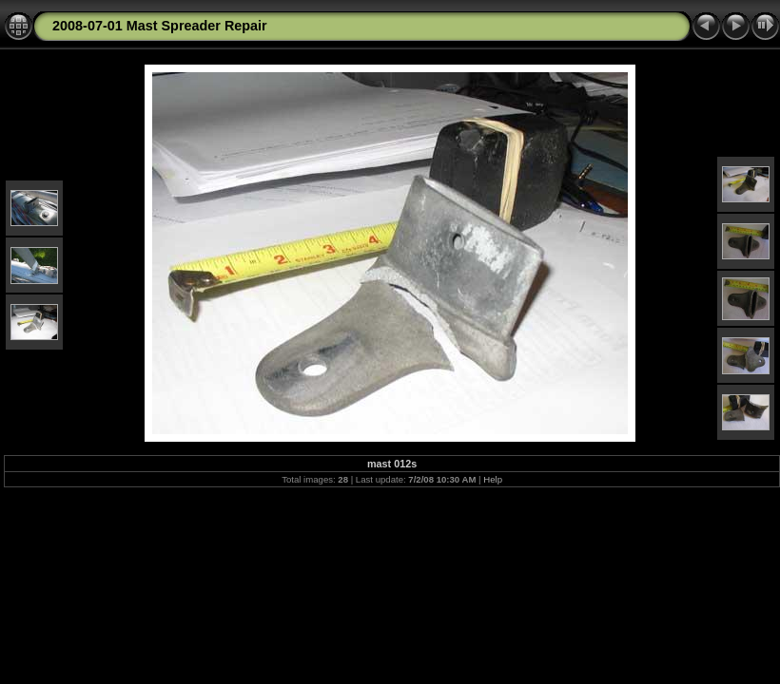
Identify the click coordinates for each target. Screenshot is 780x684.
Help (492, 479)
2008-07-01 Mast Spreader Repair (159, 25)
